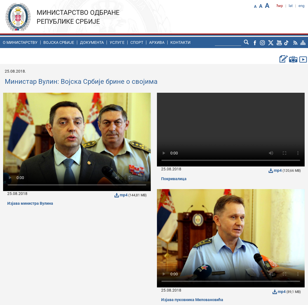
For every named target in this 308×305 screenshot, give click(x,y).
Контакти (180, 42)
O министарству (20, 42)
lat (291, 6)
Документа (92, 42)
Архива (156, 42)
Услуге (117, 42)
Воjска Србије (58, 42)
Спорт (136, 42)
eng (301, 6)
